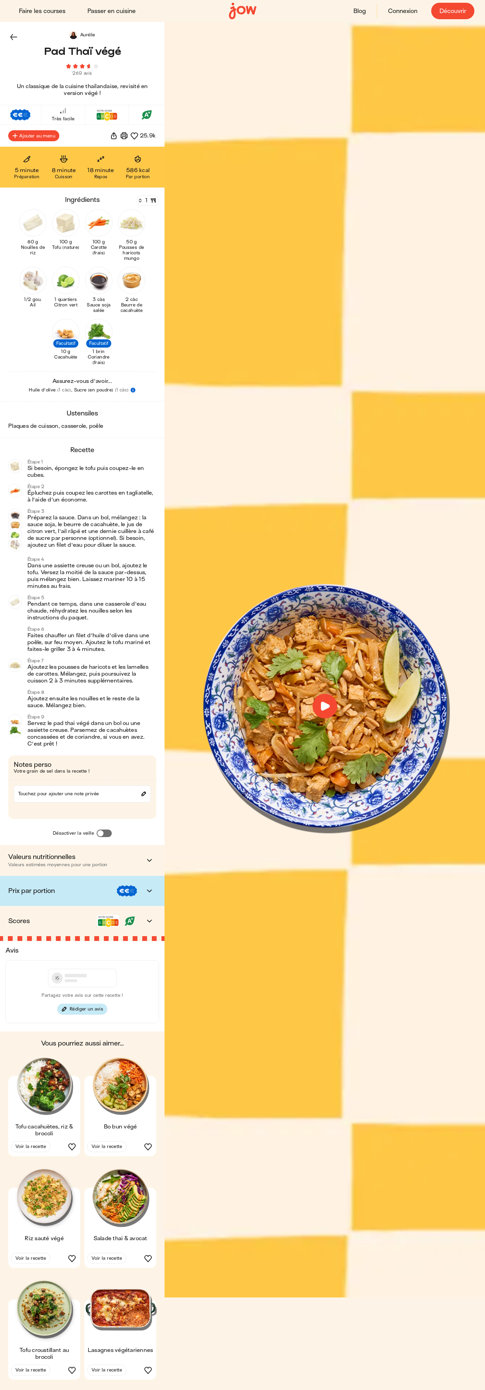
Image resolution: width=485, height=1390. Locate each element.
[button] (13, 37)
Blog (359, 11)
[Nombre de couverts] (147, 202)
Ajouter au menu (33, 138)
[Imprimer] (124, 138)
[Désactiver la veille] (104, 835)
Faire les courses (42, 11)
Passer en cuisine (112, 11)
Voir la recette (30, 1148)
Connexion (402, 11)
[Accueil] (243, 11)
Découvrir (452, 11)
